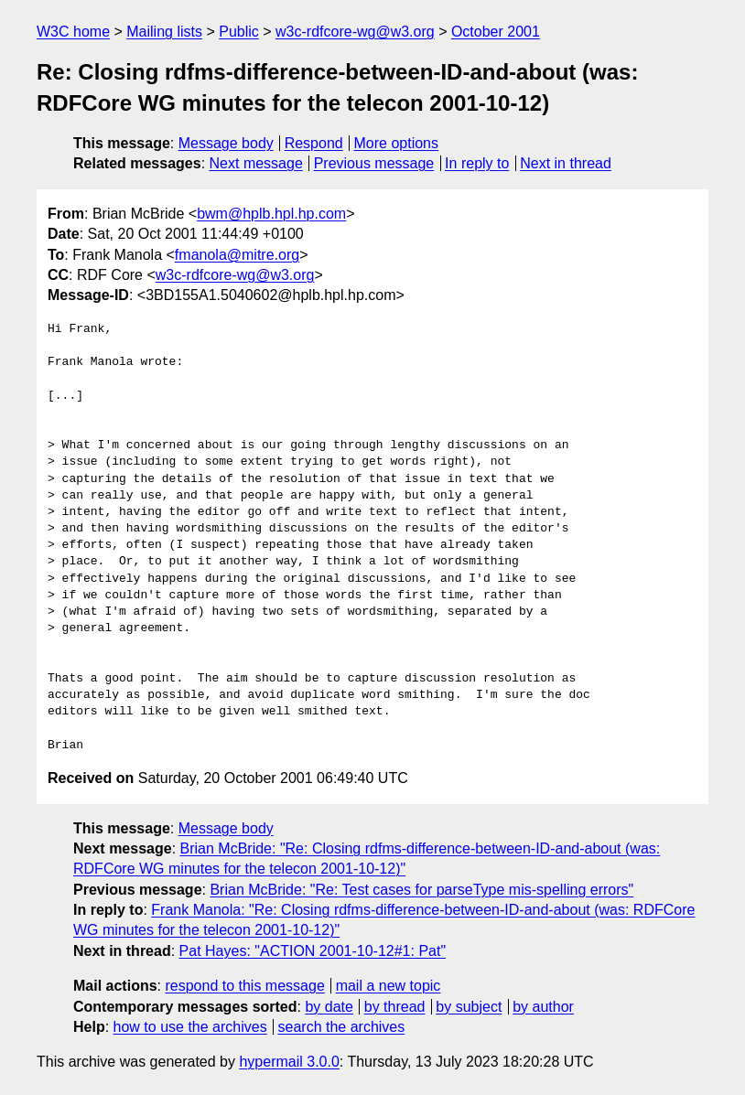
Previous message (374, 163)
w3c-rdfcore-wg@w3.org (355, 31)
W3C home (73, 31)
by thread (395, 1006)
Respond (314, 143)
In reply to (477, 163)
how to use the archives (190, 1027)
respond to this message (244, 985)
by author (543, 1006)
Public (239, 31)
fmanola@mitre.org (237, 255)
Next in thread (565, 163)
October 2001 (495, 31)
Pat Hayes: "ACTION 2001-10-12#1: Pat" (313, 951)
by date (328, 1006)
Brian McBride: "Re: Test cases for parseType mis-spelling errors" (421, 889)
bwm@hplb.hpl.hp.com (271, 213)
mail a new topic (388, 985)
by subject (469, 1006)
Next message (256, 163)
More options (396, 143)
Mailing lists (164, 31)
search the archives (341, 1027)
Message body (226, 143)
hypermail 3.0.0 (289, 1061)
